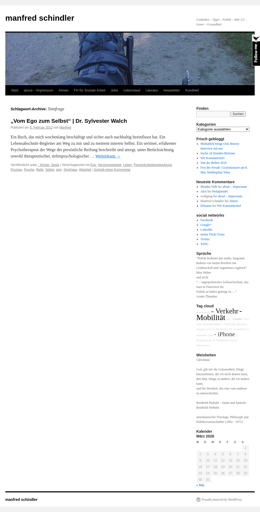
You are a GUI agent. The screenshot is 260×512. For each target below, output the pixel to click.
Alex (204, 191)
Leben (127, 165)
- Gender (236, 319)
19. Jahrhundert (220, 340)
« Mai (200, 485)
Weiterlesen (107, 156)
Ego (93, 165)
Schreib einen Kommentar (112, 170)
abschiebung (203, 312)
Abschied (241, 324)
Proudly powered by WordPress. (222, 499)
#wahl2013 (240, 329)
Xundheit (192, 90)
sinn (59, 170)
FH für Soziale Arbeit (89, 90)
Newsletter (171, 90)
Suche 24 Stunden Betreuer (218, 153)
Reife (40, 170)
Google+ (206, 225)
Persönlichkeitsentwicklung (153, 165)
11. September (220, 329)
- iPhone (224, 334)
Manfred (65, 127)
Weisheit (85, 170)
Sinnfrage (70, 170)
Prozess (16, 170)
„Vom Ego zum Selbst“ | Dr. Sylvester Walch (69, 121)
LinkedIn (206, 229)
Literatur (152, 90)
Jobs (114, 90)
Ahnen (64, 90)
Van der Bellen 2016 (214, 163)
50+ (231, 329)
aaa (228, 319)
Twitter (205, 239)
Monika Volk (209, 187)
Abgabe (200, 329)
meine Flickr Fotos (213, 234)
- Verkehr (224, 311)
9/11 (208, 329)
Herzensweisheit (109, 165)
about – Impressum (38, 90)
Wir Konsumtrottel (213, 158)
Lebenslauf (131, 90)
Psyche (29, 170)
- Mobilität (219, 314)
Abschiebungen (211, 324)
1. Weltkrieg (228, 324)
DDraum (206, 206)
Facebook (207, 220)
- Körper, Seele (48, 165)
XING (205, 244)
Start (14, 90)
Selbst (49, 170)
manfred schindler (39, 18)
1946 (210, 335)
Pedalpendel (220, 191)
